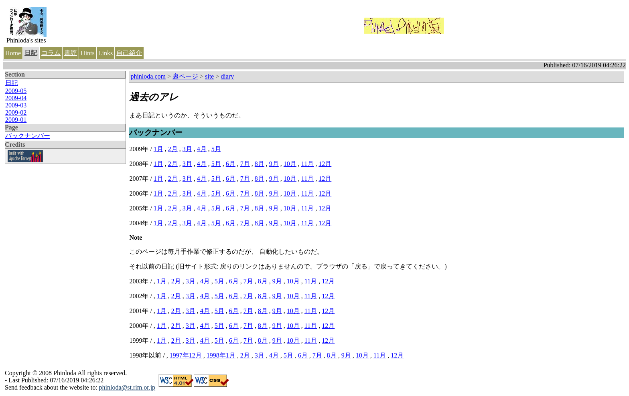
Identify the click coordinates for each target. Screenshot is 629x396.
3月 (187, 148)
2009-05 (15, 90)
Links (105, 53)
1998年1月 (221, 355)
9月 (274, 163)
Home (13, 53)
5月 (216, 148)
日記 (30, 52)
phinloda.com (148, 76)
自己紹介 (129, 52)
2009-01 (15, 119)
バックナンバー (27, 135)
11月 (307, 163)
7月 (245, 163)
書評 (70, 52)
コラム (51, 52)
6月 (230, 163)
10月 (290, 163)
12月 (325, 163)
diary (227, 76)
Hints (88, 53)
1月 (158, 148)
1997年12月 (186, 355)
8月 (259, 163)
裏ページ (185, 76)
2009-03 (15, 105)
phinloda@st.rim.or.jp (127, 387)
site (209, 76)
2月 (173, 148)
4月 (202, 148)
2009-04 (15, 98)
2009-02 (15, 112)
